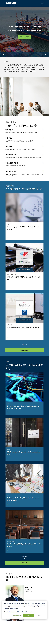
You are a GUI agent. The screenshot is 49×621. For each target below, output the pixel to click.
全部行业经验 (24, 350)
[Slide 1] (18, 55)
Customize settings (17, 615)
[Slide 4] (31, 55)
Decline (39, 615)
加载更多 (24, 345)
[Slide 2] (22, 55)
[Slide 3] (27, 55)
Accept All (28, 615)
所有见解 (24, 562)
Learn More (24, 37)
